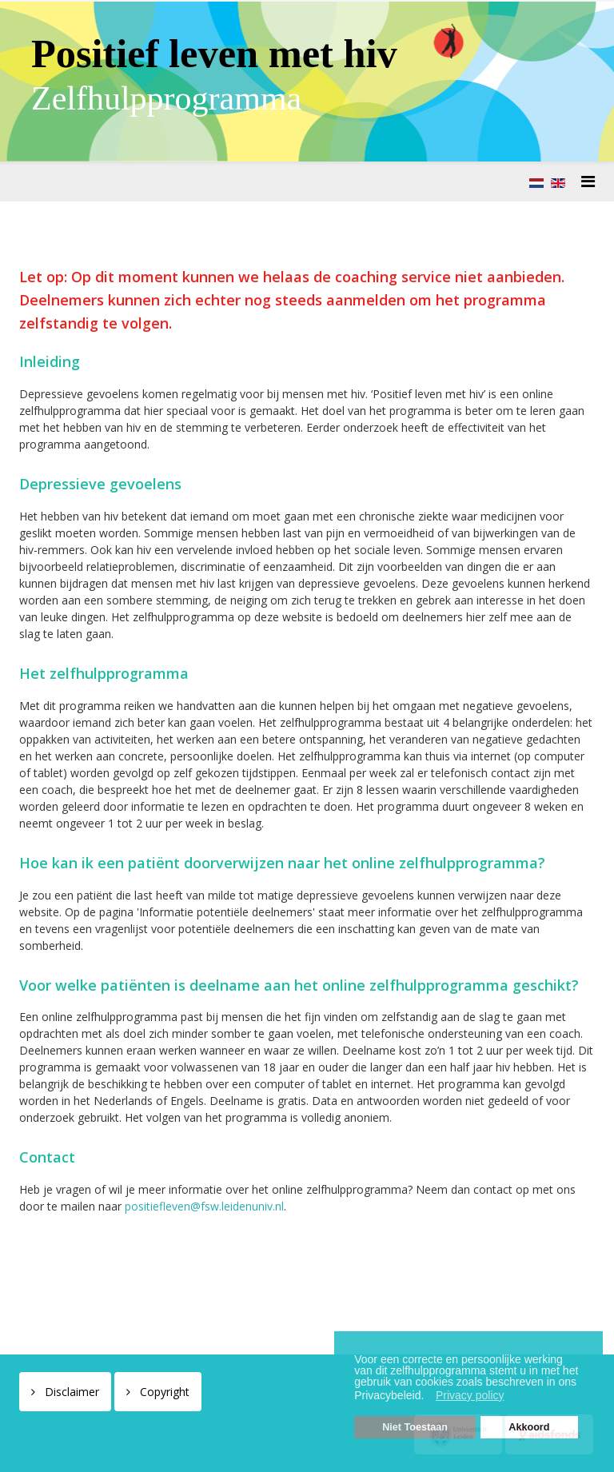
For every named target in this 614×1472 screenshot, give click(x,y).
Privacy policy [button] (470, 1395)
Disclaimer (70, 1391)
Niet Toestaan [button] (415, 1427)
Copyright (163, 1391)
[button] (428, 1396)
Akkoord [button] (528, 1427)
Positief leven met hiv (214, 54)
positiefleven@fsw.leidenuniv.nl (204, 1206)
